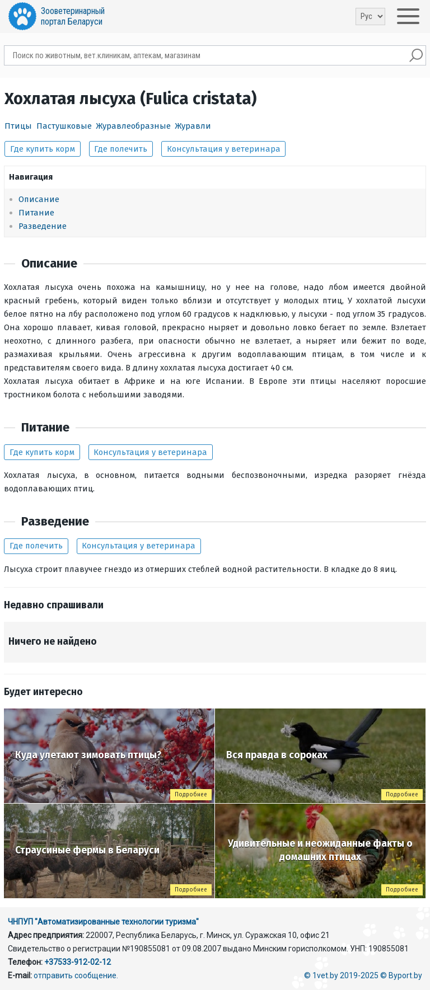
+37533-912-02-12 (77, 962)
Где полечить (120, 149)
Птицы (18, 126)
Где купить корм (42, 149)
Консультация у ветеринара (224, 149)
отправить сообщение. (76, 975)
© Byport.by (401, 975)
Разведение (42, 226)
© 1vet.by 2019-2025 (341, 975)
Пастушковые (64, 126)
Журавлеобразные (133, 126)
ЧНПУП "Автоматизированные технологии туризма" (103, 921)
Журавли (193, 126)
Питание (36, 213)
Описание (38, 199)
